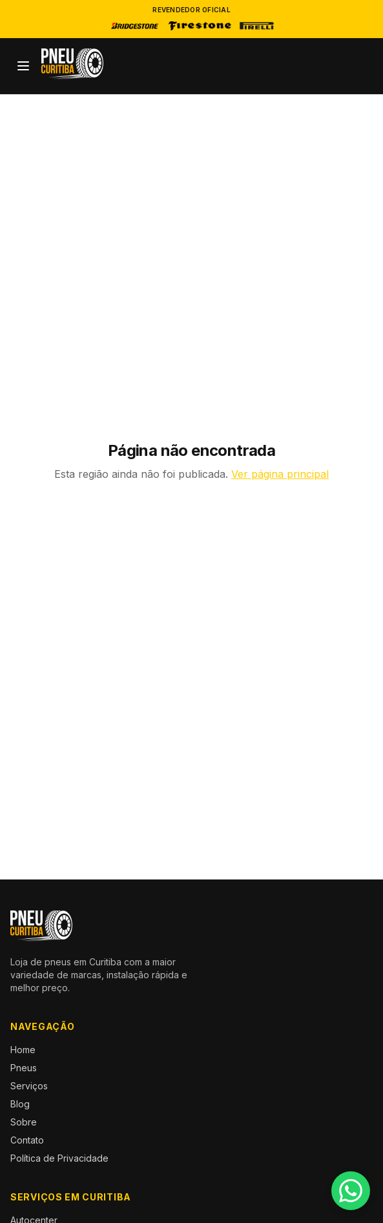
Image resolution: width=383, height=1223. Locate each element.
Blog (20, 1103)
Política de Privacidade (59, 1158)
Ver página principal (280, 474)
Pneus (23, 1067)
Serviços (29, 1085)
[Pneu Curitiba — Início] (72, 63)
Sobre (23, 1121)
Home (23, 1049)
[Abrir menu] (23, 66)
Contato (27, 1140)
